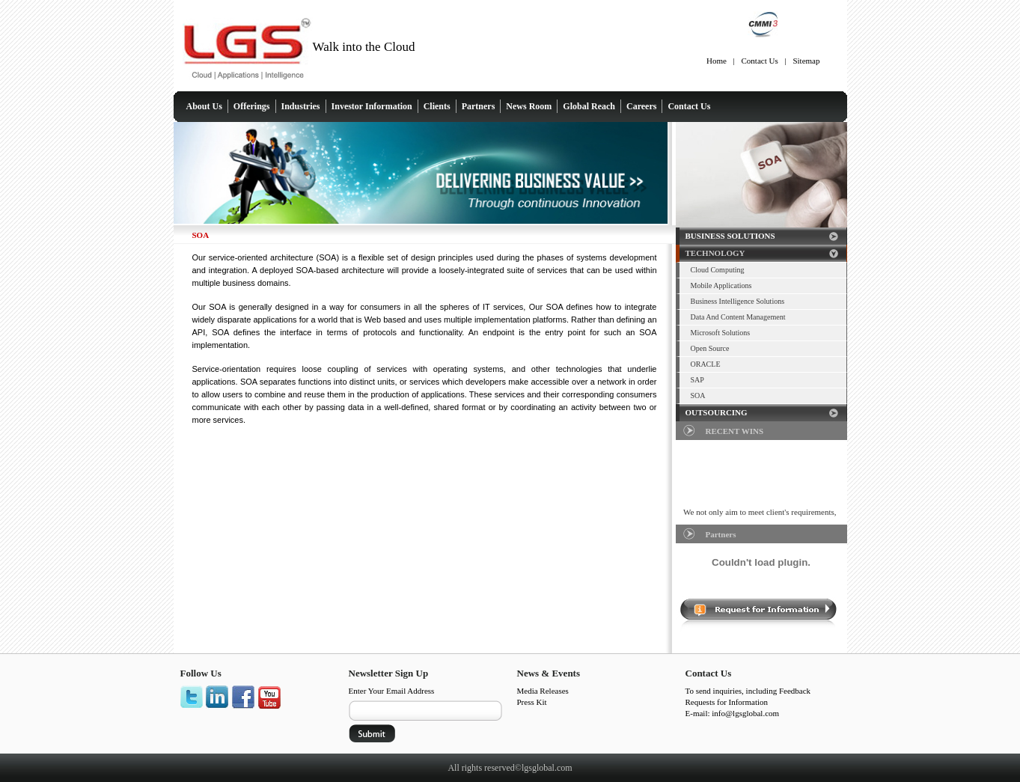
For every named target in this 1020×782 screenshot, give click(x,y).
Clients (437, 106)
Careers (641, 106)
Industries (300, 106)
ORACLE (706, 364)
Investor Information (372, 106)
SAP (697, 380)
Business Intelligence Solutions (738, 301)
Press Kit (532, 701)
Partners (478, 106)
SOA (698, 395)
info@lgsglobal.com (745, 713)
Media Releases (543, 690)
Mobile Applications (721, 285)
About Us (204, 106)
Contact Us (760, 60)
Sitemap (806, 60)
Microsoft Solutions (721, 333)
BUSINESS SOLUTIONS (730, 235)
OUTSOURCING (716, 412)
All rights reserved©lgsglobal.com (510, 768)
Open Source (710, 348)
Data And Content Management (738, 317)
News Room (529, 106)
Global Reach (589, 106)
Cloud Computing (718, 270)
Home (716, 60)
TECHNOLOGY (715, 252)
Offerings (251, 106)
